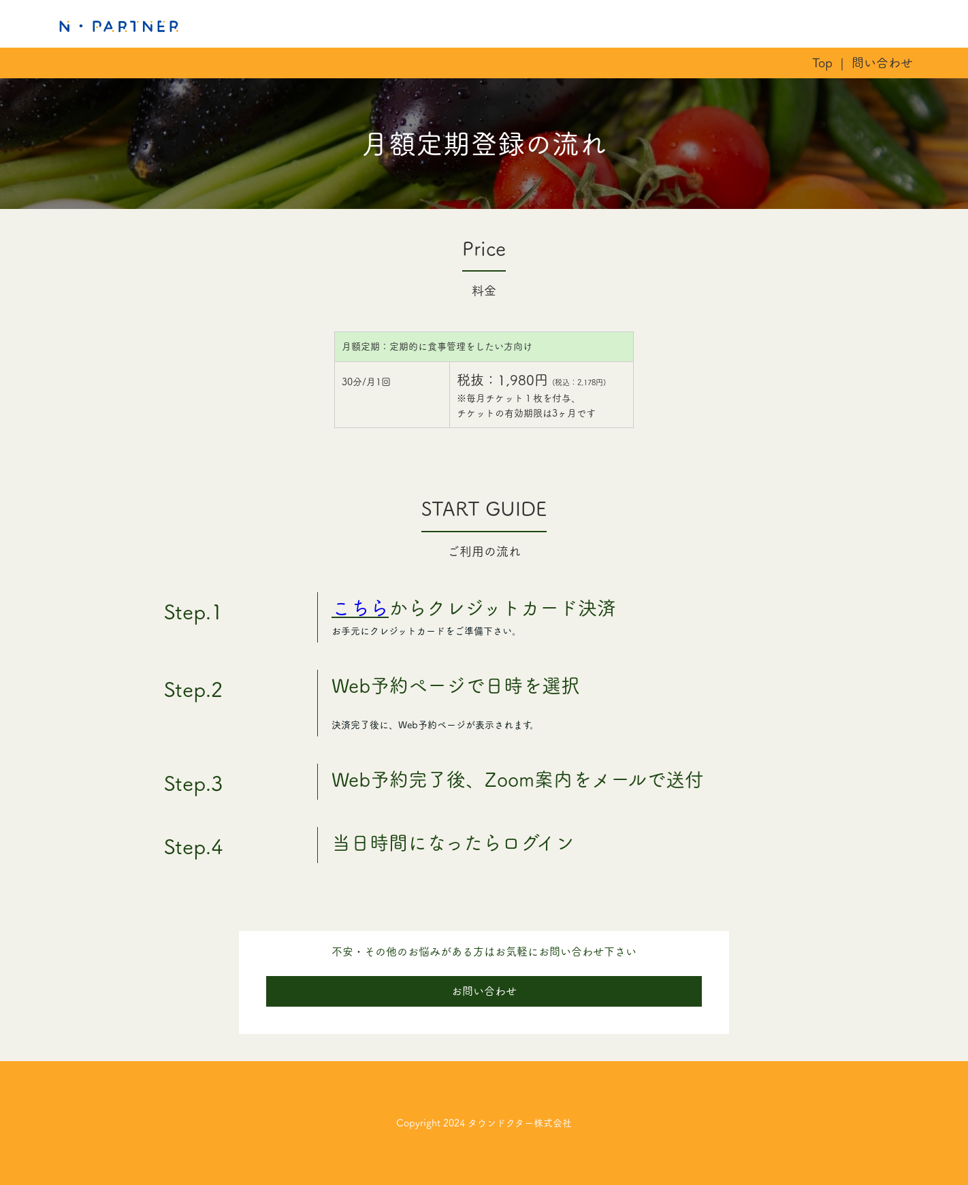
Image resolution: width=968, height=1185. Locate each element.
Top (822, 62)
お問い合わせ (484, 991)
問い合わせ (882, 62)
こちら (360, 607)
